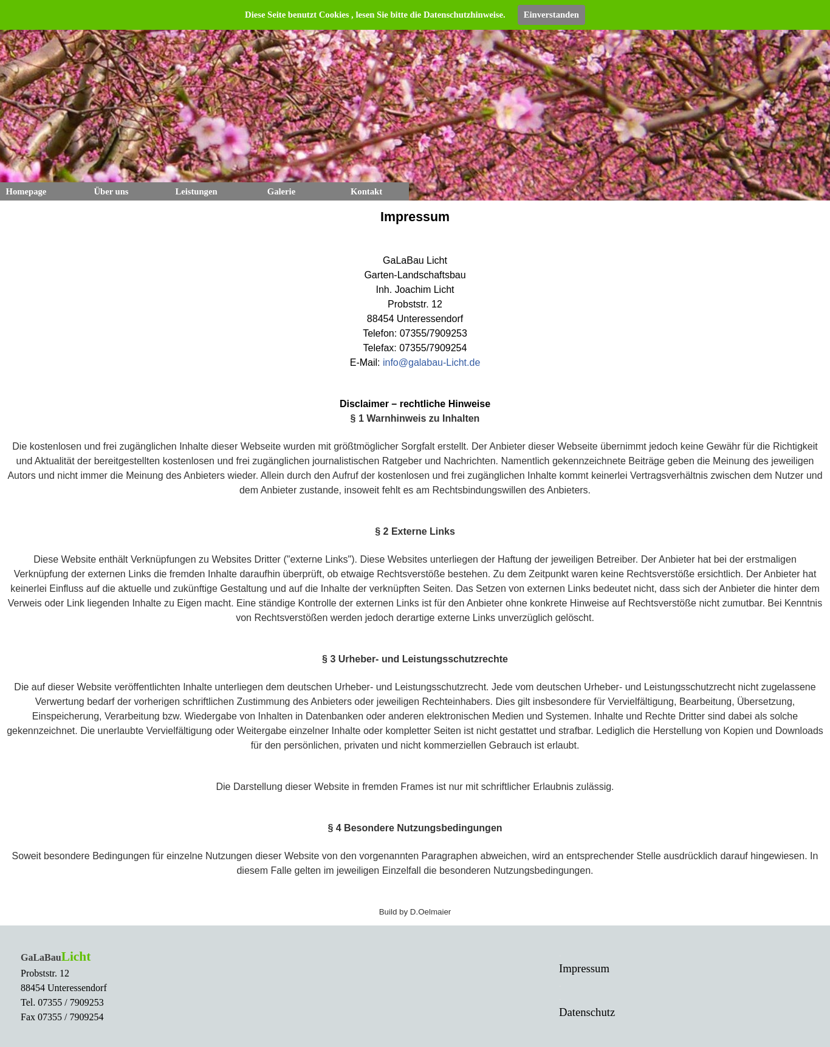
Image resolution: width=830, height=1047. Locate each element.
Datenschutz (587, 1012)
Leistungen (196, 191)
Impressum (584, 968)
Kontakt (366, 191)
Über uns (111, 191)
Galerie (281, 191)
